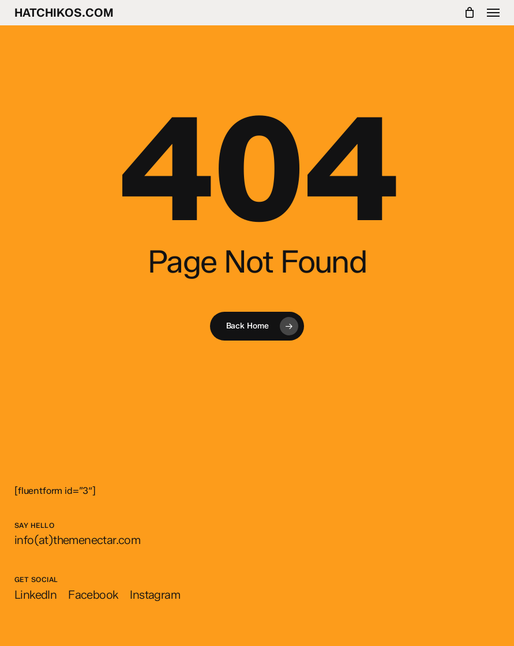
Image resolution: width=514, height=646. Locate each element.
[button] (493, 12)
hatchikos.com (64, 12)
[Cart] (470, 12)
